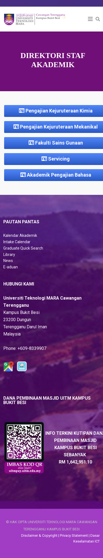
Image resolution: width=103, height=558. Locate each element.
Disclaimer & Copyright (39, 535)
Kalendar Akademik (20, 235)
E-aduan (10, 267)
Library (9, 254)
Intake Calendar (16, 242)
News (8, 260)
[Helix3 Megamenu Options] (90, 19)
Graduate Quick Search (23, 248)
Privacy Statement (74, 535)
